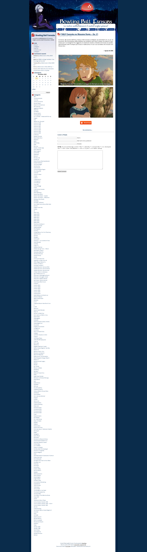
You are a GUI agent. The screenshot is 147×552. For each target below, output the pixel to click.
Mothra (35, 363)
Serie (35, 454)
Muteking (36, 369)
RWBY (35, 432)
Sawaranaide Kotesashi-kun (40, 440)
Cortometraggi (37, 186)
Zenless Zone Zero (38, 533)
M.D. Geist (36, 343)
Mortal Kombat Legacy (39, 361)
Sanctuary (36, 437)
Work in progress (38, 520)
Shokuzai (36, 464)
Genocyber (36, 239)
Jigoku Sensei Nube (38, 298)
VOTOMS (36, 515)
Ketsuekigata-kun (38, 323)
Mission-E (36, 359)
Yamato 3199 (37, 528)
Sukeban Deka (37, 480)
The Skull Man (37, 493)
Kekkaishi (36, 320)
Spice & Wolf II (37, 470)
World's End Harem (38, 522)
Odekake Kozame (38, 389)
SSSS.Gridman (37, 475)
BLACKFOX (36, 153)
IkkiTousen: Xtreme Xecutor (40, 280)
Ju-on (35, 302)
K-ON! (35, 307)
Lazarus (36, 336)
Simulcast (36, 465)
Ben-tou (36, 146)
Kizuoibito (36, 325)
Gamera (36, 235)
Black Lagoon (37, 151)
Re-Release (36, 417)
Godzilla (36, 244)
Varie (35, 513)
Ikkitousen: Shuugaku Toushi (41, 277)
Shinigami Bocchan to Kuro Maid (42, 460)
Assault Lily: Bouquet (39, 121)
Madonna (36, 345)
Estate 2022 (36, 219)
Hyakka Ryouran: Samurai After (41, 267)
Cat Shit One (37, 166)
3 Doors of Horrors (38, 101)
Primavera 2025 (37, 412)
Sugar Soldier (37, 479)
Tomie (35, 498)
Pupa (35, 414)
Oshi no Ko (36, 401)
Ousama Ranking (38, 404)
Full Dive (36, 230)
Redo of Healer (37, 421)
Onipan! (36, 397)
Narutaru (36, 371)
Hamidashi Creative (38, 250)
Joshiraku (36, 300)
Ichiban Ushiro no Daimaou (40, 272)
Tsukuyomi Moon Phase (40, 500)
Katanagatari (37, 318)
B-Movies (36, 134)
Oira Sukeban (37, 394)
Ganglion (36, 237)
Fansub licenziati (38, 225)
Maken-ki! (36, 349)
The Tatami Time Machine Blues (42, 495)
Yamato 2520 (37, 527)
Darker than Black (38, 194)
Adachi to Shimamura (39, 105)
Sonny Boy (36, 467)
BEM (35, 144)
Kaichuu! (36, 308)
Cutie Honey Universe (39, 189)
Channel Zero (37, 168)
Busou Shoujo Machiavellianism (42, 161)
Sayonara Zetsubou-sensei (40, 442)
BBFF (35, 141)
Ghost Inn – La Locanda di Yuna (42, 240)
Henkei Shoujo (37, 255)
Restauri (36, 424)
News (35, 374)
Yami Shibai (37, 530)
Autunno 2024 (37, 131)
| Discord (36, 48)
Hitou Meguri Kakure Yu (40, 262)
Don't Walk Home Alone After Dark (42, 204)
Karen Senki (37, 316)
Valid (77, 545)
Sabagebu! (36, 434)
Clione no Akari (37, 174)
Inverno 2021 (37, 285)
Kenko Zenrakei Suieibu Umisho (42, 321)
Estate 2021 (36, 217)
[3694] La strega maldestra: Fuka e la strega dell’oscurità (44, 60)
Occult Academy (38, 388)
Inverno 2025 (37, 292)
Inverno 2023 (37, 288)
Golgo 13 (36, 245)
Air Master (36, 111)
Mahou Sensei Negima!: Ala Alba (42, 348)
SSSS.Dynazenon (38, 474)
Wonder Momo (37, 518)
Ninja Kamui (37, 379)
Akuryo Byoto (37, 113)
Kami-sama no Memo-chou (41, 315)
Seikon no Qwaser (38, 447)
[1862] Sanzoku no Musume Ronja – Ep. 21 (79, 34)
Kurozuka (36, 330)
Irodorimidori (37, 293)
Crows (35, 187)
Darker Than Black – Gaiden (41, 196)
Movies (35, 364)
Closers (35, 176)
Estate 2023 (36, 220)
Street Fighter (37, 477)
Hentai (35, 257)
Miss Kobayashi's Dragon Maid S (41, 358)
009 (35, 96)
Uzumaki (36, 512)
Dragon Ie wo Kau (38, 207)
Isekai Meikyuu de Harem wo (41, 295)
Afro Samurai (37, 106)
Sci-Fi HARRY (37, 445)
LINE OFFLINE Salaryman (40, 340)
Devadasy (36, 201)
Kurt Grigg (68, 546)
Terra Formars (37, 485)
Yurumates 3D (37, 532)
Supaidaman (37, 484)
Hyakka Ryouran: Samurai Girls (41, 270)
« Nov (33, 89)
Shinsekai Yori (37, 462)
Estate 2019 (36, 216)
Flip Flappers (37, 229)
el (34, 211)
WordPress (84, 543)
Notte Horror (37, 383)
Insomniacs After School (40, 282)
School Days (37, 444)
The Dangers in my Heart (40, 490)
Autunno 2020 (37, 125)
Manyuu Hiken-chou (39, 351)
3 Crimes (36, 100)
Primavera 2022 (37, 409)
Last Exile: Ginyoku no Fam (40, 335)
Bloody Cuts (37, 158)
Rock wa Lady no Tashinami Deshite (43, 429)
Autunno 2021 (37, 126)
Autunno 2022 (37, 128)
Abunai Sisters (37, 103)
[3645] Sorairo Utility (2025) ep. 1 (45, 66)
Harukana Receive (38, 254)
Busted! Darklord (38, 163)
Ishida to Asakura (38, 297)
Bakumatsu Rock (38, 138)
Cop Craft (36, 184)
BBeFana (36, 139)
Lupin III (36, 341)
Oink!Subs (36, 393)
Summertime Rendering (40, 482)
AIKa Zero (36, 110)
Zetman (36, 535)
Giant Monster (37, 242)
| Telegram (36, 46)
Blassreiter (36, 154)
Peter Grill (36, 406)
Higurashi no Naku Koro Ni (40, 260)
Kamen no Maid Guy (39, 313)
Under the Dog (37, 508)
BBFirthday (36, 143)
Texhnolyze (36, 487)
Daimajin (36, 191)
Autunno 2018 (37, 123)
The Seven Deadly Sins (39, 492)
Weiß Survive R (37, 517)
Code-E (35, 177)
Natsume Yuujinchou (39, 373)
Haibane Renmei (38, 247)
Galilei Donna (37, 234)
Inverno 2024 (37, 290)
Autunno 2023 (37, 130)
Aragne (35, 118)
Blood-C (36, 156)
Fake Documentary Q (39, 224)
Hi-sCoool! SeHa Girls (39, 258)
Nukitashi (36, 384)
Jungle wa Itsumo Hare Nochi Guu (42, 303)
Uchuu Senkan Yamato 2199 (41, 502)
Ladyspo (36, 333)
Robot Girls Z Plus (38, 427)
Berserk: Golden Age (39, 148)
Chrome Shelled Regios (39, 169)
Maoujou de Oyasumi (39, 353)
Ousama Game (37, 402)
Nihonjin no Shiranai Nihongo (41, 378)
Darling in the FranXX (39, 199)
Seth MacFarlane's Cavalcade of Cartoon (44, 455)
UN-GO (35, 507)
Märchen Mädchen (38, 354)
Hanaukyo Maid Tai (38, 252)
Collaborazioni (37, 179)
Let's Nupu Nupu (38, 338)
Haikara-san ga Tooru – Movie (41, 249)
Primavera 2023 (37, 411)
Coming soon (37, 181)
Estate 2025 (36, 222)
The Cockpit (37, 488)
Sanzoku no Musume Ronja (41, 439)
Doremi (36, 206)
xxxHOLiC (36, 523)
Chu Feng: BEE (37, 171)
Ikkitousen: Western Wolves (40, 278)
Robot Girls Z (37, 426)
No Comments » (87, 130)
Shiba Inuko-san (38, 457)
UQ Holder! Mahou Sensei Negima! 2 (43, 510)
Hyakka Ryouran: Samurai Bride (42, 268)
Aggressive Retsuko (38, 108)
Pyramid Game (37, 416)
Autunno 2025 (37, 133)
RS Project (36, 431)
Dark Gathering (37, 192)
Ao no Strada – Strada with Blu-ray (42, 116)
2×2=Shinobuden (38, 98)
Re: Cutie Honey (38, 419)
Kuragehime (37, 328)
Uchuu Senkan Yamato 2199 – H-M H (43, 503)
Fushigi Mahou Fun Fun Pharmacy (42, 232)
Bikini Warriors (37, 149)
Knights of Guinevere (39, 326)
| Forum (36, 45)
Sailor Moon (37, 436)
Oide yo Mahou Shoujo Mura (41, 391)
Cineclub (36, 172)
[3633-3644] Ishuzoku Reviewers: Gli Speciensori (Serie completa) (44, 69)
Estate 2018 (36, 214)
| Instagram (36, 51)
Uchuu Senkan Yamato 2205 (41, 505)
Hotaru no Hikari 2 (38, 263)
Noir (35, 381)
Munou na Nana (38, 368)
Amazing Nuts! (37, 115)
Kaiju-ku (36, 311)
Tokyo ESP (36, 497)
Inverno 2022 (37, 287)
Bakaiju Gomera (38, 136)
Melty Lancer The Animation (41, 356)
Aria (35, 120)
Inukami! (36, 283)
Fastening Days (37, 227)
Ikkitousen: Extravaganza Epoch (41, 275)
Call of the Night (38, 164)
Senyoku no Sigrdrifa (39, 450)
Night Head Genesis (38, 376)
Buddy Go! (36, 159)
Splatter (36, 472)
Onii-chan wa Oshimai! (39, 396)
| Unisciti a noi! (37, 50)
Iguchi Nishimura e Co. (39, 273)
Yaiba (35, 525)
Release (36, 422)
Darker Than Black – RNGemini (41, 197)
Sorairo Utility (37, 469)
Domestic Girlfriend (38, 202)
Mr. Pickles (36, 366)
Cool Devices (37, 182)
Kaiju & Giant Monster (39, 310)
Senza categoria (38, 452)
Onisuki (35, 399)
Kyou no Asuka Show (39, 331)
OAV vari (36, 386)
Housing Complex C (38, 265)
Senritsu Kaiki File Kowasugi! (41, 449)
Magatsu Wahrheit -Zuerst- (40, 346)
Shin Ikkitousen (37, 459)
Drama (35, 209)
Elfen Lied (36, 212)
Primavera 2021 (37, 407)
